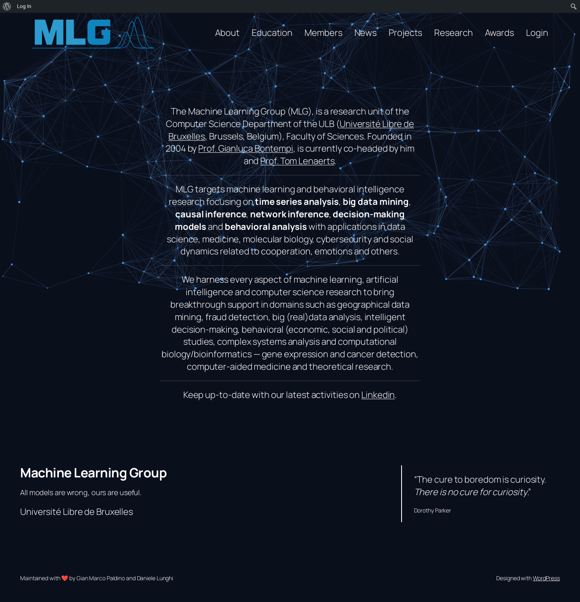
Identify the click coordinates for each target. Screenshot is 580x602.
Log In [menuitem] (24, 6)
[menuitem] (7, 6)
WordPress (546, 578)
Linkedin (378, 395)
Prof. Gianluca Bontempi (245, 148)
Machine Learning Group (93, 472)
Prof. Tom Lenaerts (297, 161)
